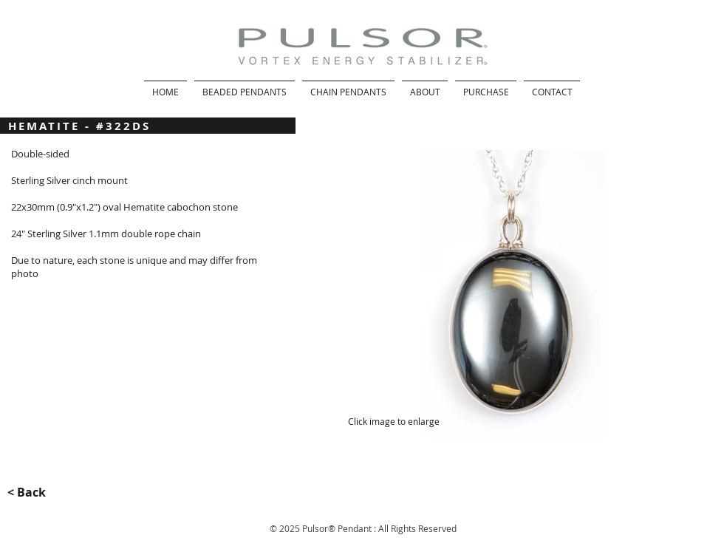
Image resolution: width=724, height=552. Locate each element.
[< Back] (35, 492)
